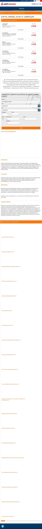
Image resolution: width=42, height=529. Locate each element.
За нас (22, 0)
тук (37, 88)
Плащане (31, 0)
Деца (24, 116)
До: (2, 107)
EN (41, 0)
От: (2, 103)
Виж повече (20, 29)
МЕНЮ (21, 9)
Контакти (26, 0)
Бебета (8, 121)
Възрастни (9, 116)
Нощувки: (4, 112)
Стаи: (12, 112)
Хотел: (3, 99)
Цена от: (33, 25)
